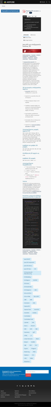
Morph (26, 342)
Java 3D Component (29, 262)
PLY (36, 345)
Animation (26, 303)
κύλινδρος (27, 126)
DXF (31, 329)
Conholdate (27, 316)
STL (33, 355)
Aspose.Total (27, 309)
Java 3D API (27, 259)
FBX (36, 329)
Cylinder (26, 322)
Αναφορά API (25, 56)
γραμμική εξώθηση (36, 124)
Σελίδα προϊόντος (26, 55)
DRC (25, 329)
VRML (31, 358)
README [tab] (26, 34)
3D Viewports (27, 290)
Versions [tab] (33, 34)
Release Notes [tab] (27, 37)
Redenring (26, 352)
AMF (31, 299)
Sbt (35, 16)
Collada (34, 312)
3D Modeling (27, 277)
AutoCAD (36, 309)
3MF (25, 299)
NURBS (33, 342)
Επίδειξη (38, 55)
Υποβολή (28, 375)
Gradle (29, 16)
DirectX (33, 325)
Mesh (37, 339)
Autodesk (26, 312)
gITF (34, 332)
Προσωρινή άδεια (33, 59)
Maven (24, 16)
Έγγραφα (33, 55)
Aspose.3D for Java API (29, 62)
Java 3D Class (27, 269)
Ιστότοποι (3, 397)
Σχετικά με (17, 397)
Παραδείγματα (32, 56)
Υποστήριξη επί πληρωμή (20, 395)
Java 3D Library (28, 265)
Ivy (32, 16)
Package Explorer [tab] (28, 40)
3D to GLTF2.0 (27, 293)
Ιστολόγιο (25, 57)
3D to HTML (27, 296)
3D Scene (26, 283)
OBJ (25, 345)
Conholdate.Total (28, 319)
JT (31, 335)
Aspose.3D (27, 306)
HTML (25, 335)
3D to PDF (36, 296)
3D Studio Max (28, 286)
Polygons (33, 348)
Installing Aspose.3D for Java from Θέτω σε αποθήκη (32, 192)
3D (35, 269)
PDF (31, 345)
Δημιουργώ (27, 91)
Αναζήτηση (30, 57)
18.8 (30, 12)
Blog (30, 395)
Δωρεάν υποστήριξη (5, 395)
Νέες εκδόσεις (32, 391)
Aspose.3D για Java (33, 11)
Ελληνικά (42, 2)
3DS (36, 290)
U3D (25, 358)
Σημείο (33, 126)
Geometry (26, 332)
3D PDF (35, 280)
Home (3, 6)
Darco (25, 325)
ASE (34, 303)
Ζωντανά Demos (32, 393)
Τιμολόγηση (3, 393)
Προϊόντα (17, 391)
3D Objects (27, 280)
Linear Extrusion (28, 339)
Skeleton (26, 355)
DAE (33, 322)
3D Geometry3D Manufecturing (28, 272)
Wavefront (27, 361)
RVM (34, 352)
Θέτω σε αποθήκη (28, 184)
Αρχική (2, 391)
